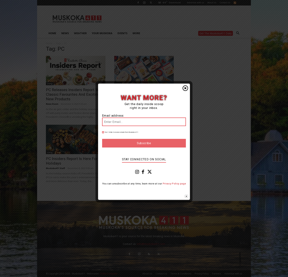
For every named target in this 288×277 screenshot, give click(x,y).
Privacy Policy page (174, 183)
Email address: (113, 115)
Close (185, 88)
